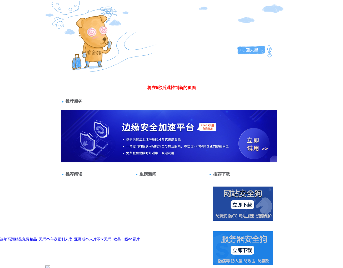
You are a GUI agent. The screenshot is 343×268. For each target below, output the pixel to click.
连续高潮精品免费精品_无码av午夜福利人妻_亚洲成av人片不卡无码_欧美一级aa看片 (70, 239)
